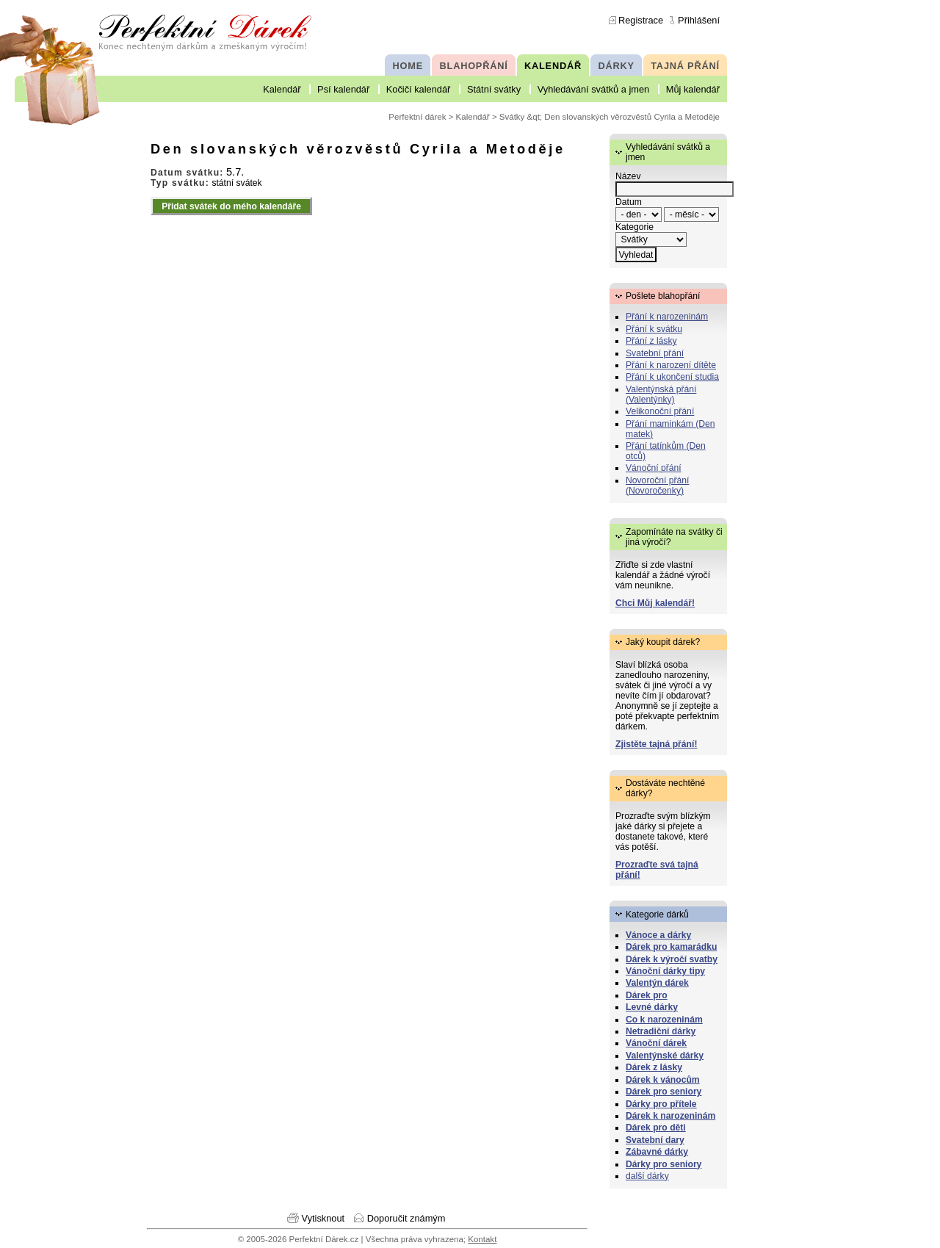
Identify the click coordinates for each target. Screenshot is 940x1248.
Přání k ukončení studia (672, 377)
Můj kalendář (693, 89)
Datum (628, 202)
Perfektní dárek (417, 116)
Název (627, 176)
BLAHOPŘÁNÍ (474, 65)
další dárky (647, 1176)
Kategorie (634, 227)
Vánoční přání (654, 468)
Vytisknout (323, 1218)
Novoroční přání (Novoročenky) (658, 485)
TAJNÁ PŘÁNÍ (685, 65)
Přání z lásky (651, 341)
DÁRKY (616, 65)
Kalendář (281, 89)
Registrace (640, 20)
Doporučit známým (406, 1218)
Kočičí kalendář (418, 89)
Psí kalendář (343, 89)
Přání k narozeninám (667, 316)
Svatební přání (655, 353)
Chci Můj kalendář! (655, 603)
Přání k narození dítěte (671, 365)
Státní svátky (494, 89)
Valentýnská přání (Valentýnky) (661, 394)
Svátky (512, 116)
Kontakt (482, 1239)
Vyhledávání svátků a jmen (593, 89)
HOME (408, 65)
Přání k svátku (654, 329)
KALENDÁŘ (553, 65)
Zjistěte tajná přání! (656, 744)
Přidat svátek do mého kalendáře (231, 206)
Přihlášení (699, 20)
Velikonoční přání (660, 411)
